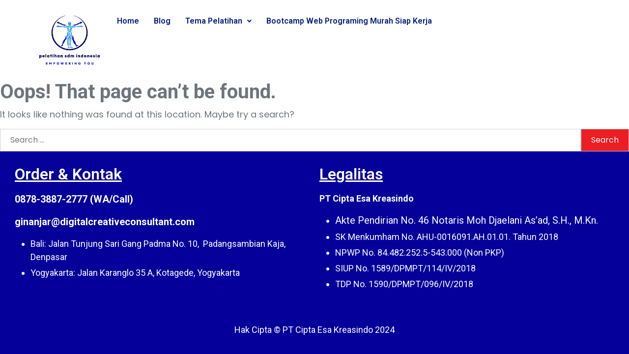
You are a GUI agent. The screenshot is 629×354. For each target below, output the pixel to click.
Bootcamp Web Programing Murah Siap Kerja (349, 21)
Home (128, 21)
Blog (162, 21)
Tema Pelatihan (218, 21)
